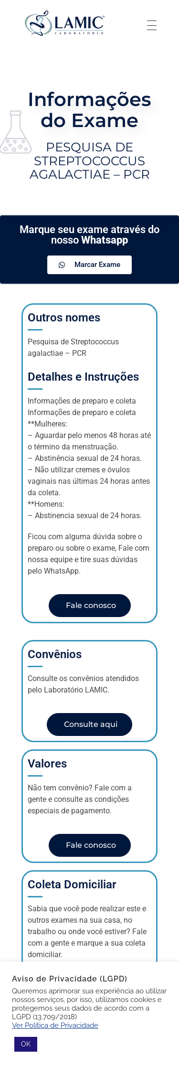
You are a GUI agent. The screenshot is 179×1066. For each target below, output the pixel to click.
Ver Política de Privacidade (55, 1025)
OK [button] (26, 1044)
